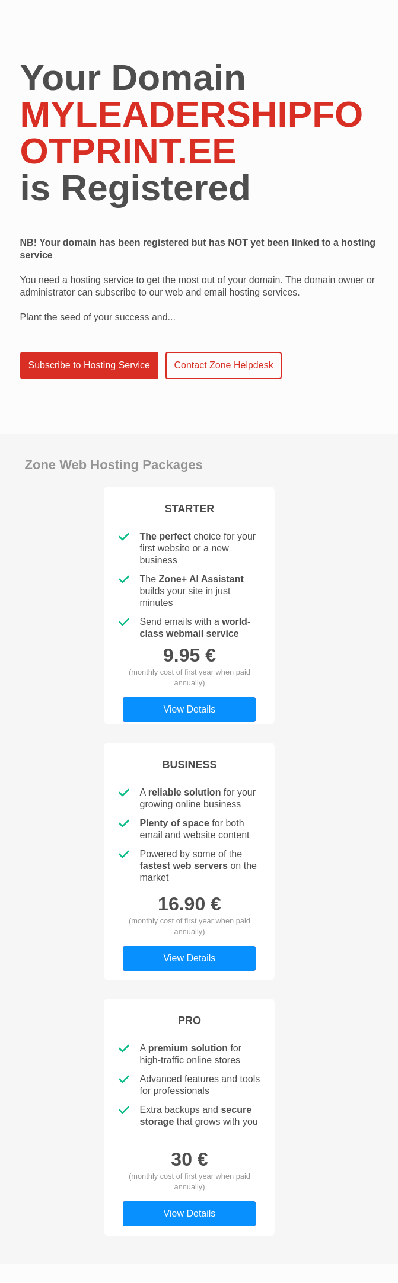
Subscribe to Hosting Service (89, 365)
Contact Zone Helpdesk (223, 365)
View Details (190, 709)
